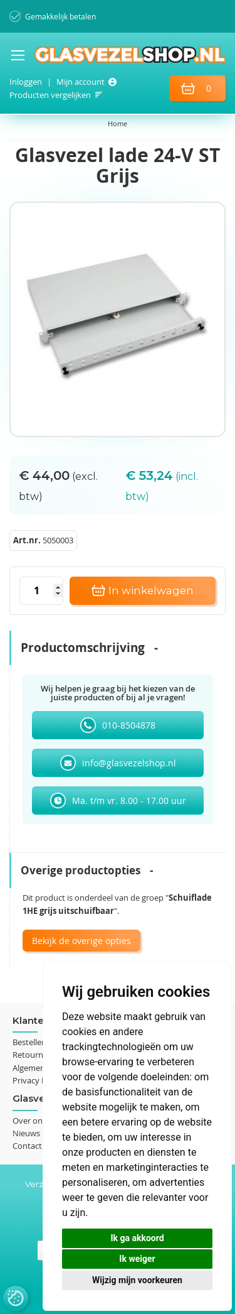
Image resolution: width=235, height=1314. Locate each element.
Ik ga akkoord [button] (137, 1238)
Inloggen (25, 81)
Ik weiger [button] (137, 1259)
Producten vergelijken (50, 94)
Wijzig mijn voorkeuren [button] (137, 1280)
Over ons (29, 1120)
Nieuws (26, 1133)
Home (117, 123)
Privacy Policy (38, 1080)
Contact (27, 1145)
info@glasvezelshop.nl (129, 763)
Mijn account (80, 81)
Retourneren (36, 1054)
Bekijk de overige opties (81, 941)
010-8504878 (128, 725)
